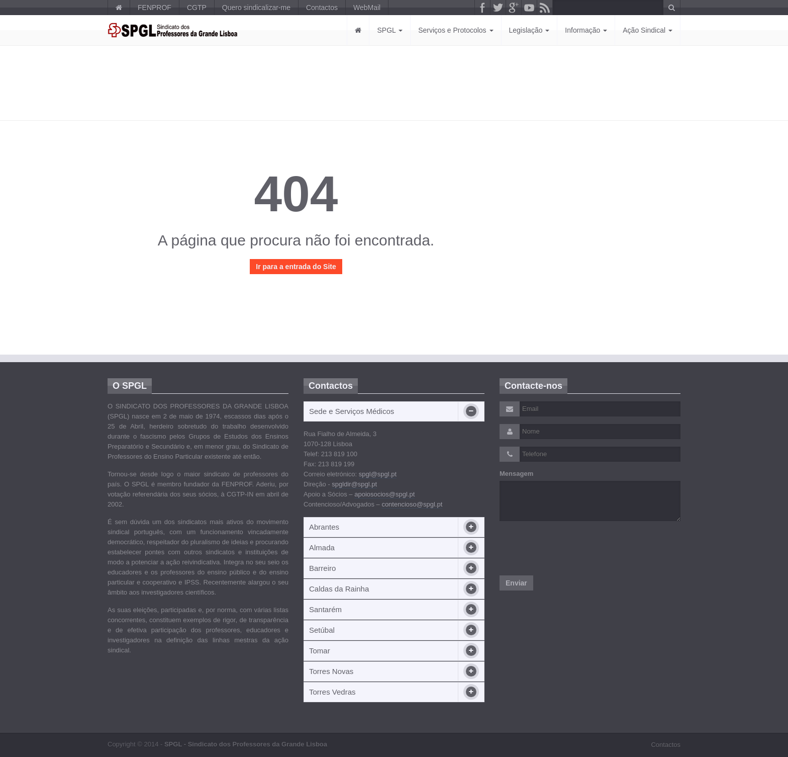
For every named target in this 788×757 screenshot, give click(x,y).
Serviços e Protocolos (455, 30)
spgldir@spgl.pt (354, 484)
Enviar (516, 583)
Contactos (322, 8)
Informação (586, 30)
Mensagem (516, 473)
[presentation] (576, 548)
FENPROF (154, 8)
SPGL (390, 30)
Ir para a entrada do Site (296, 267)
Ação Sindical (647, 30)
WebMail (366, 8)
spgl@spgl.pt (378, 474)
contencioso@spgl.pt (411, 504)
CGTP (197, 8)
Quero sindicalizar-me (256, 8)
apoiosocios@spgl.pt (384, 494)
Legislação (529, 30)
